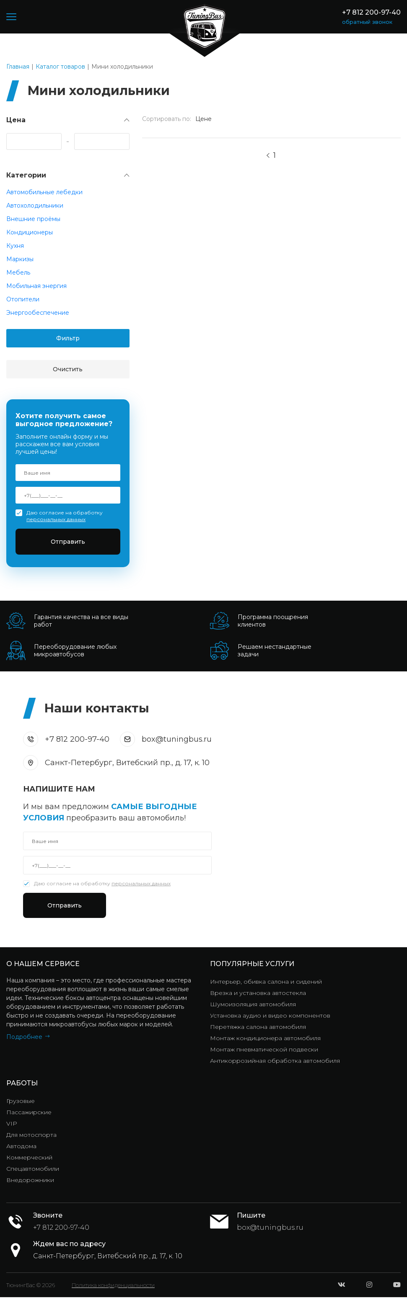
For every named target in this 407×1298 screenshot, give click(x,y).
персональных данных (56, 519)
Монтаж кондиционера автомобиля (265, 1039)
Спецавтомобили (32, 1169)
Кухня (15, 245)
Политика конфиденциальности (113, 1286)
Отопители (22, 299)
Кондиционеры (29, 232)
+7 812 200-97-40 (371, 12)
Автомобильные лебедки (44, 192)
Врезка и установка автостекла (258, 993)
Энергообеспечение (37, 312)
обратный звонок (367, 21)
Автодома (21, 1147)
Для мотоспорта (31, 1135)
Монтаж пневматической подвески (264, 1050)
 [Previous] (268, 155)
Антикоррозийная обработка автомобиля (275, 1061)
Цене (203, 119)
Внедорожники (30, 1181)
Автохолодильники (34, 205)
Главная (17, 66)
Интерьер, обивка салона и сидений (266, 982)
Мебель (18, 272)
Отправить (68, 541)
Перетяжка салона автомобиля (258, 1027)
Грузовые (20, 1101)
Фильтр (68, 338)
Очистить (68, 369)
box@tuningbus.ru (177, 739)
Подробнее (24, 1037)
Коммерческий (29, 1158)
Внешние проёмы (33, 219)
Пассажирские (29, 1113)
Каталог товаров (60, 66)
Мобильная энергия (36, 286)
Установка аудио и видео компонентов (270, 1016)
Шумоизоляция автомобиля (253, 1005)
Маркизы (20, 259)
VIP (11, 1124)
